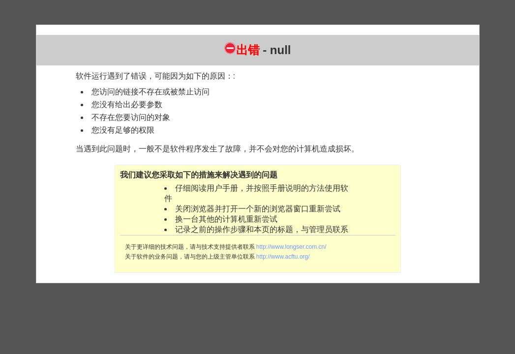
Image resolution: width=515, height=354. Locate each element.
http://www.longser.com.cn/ (291, 246)
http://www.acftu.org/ (283, 256)
